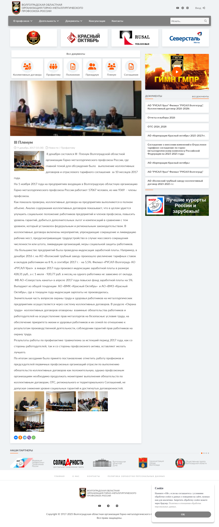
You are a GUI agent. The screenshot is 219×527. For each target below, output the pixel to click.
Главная (59, 476)
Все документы (200, 96)
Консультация (97, 20)
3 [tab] (206, 453)
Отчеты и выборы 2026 (161, 117)
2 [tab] (204, 453)
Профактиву (68, 147)
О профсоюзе (22, 20)
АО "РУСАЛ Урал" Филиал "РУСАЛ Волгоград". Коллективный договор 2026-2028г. (175, 107)
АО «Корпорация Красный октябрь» (169, 162)
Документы (73, 20)
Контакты (117, 20)
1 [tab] (201, 453)
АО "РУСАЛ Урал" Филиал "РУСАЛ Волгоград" (175, 171)
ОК (183, 514)
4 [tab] (208, 453)
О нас (75, 476)
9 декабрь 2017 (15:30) (30, 147)
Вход (200, 7)
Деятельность (49, 20)
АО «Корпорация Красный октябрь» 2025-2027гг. (176, 135)
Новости (53, 147)
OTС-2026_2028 (157, 126)
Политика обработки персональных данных (136, 476)
